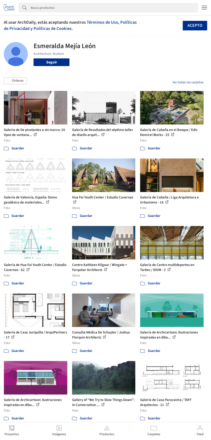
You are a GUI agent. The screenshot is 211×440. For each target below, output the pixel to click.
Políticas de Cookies (53, 28)
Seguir (51, 62)
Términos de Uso (102, 22)
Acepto (195, 25)
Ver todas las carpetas (188, 82)
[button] (15, 81)
